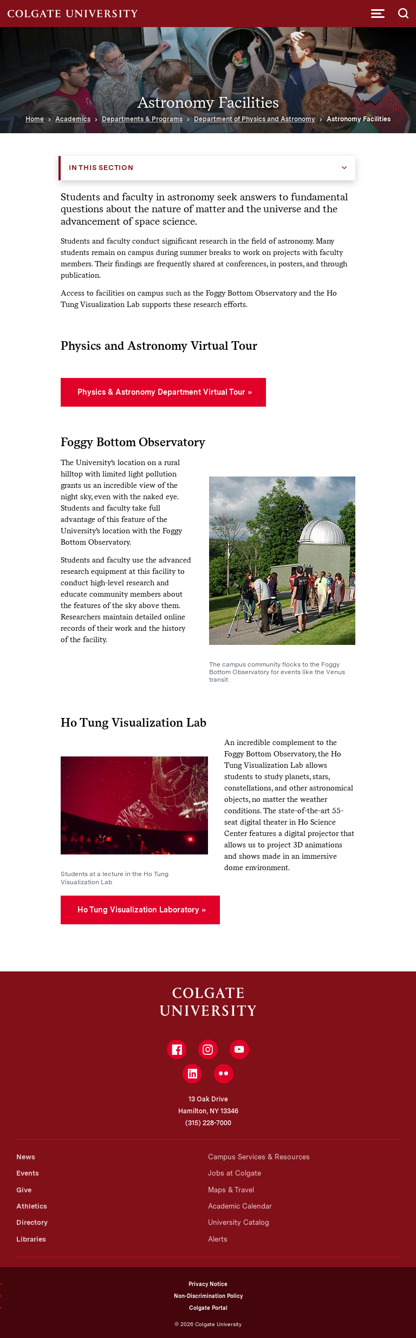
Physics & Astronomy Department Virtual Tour (161, 392)
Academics (72, 119)
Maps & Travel (231, 1190)
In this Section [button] (101, 168)
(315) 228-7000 (208, 1123)
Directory (32, 1222)
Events (27, 1173)
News (25, 1157)
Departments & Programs (142, 119)
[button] (378, 13)
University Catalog (238, 1222)
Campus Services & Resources (259, 1157)
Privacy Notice (207, 1284)
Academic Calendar (240, 1206)
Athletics (31, 1206)
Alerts (217, 1239)
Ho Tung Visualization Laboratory (138, 909)
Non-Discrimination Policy (208, 1296)
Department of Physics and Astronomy (254, 119)
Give (23, 1190)
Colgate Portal (208, 1307)
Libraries (31, 1239)
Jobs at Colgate (234, 1173)
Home (34, 119)
